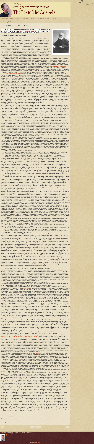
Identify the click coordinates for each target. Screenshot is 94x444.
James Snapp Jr (11, 435)
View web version (35, 430)
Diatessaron (27, 288)
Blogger (38, 442)
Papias (37, 353)
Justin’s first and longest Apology (13, 73)
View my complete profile (12, 437)
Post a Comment (5, 422)
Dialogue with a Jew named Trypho (60, 66)
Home (35, 427)
